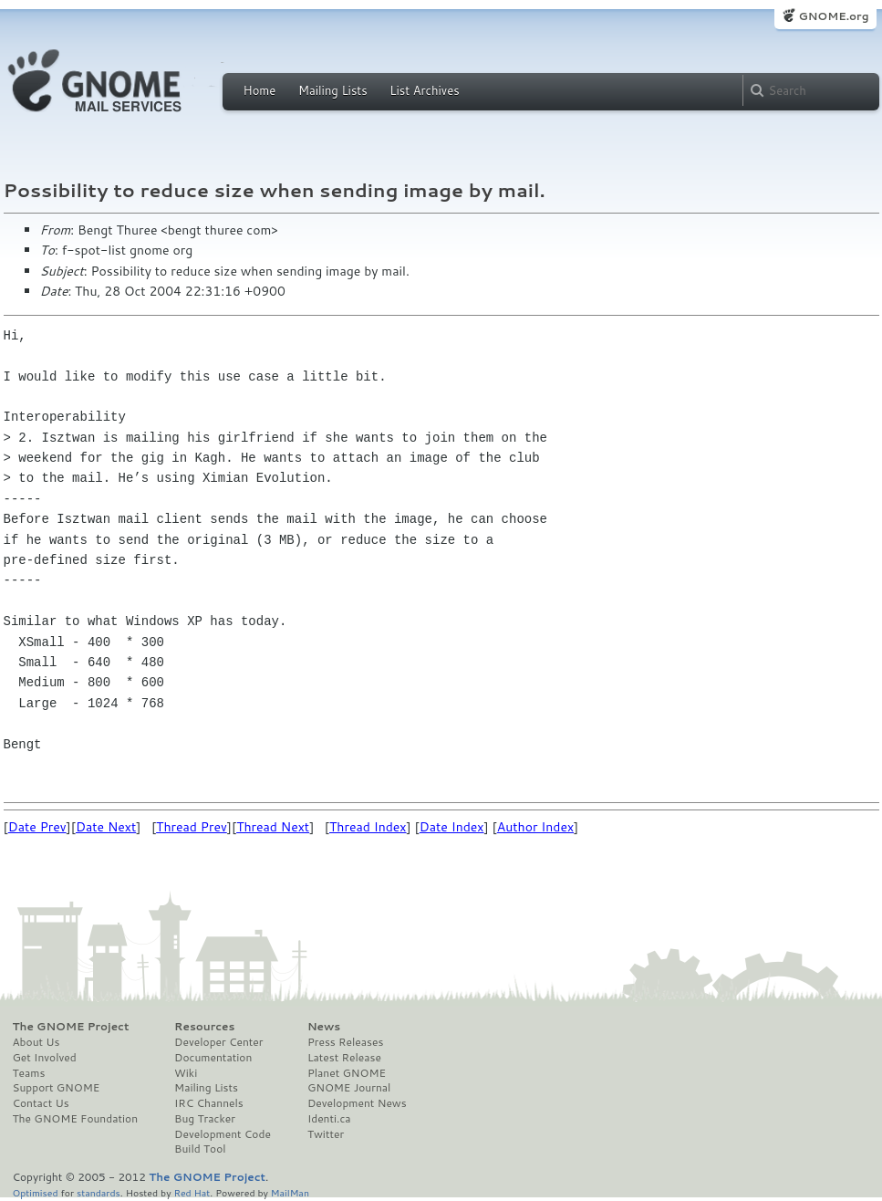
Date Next (106, 827)
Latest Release (344, 1057)
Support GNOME (56, 1088)
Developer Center (218, 1042)
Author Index (535, 827)
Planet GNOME (346, 1073)
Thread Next (272, 827)
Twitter (325, 1134)
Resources (204, 1026)
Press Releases (345, 1042)
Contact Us (41, 1103)
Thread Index (368, 827)
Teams (29, 1073)
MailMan (290, 1192)
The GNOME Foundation (76, 1119)
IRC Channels (209, 1103)
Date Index (452, 827)
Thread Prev (191, 827)
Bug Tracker (204, 1119)
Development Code (222, 1134)
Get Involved (45, 1057)
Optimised (35, 1192)
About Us (36, 1042)
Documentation (213, 1057)
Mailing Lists (333, 90)
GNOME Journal (349, 1088)
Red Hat (191, 1192)
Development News (357, 1103)
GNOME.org (833, 16)
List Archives (424, 90)
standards (98, 1192)
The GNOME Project (71, 1026)
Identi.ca (329, 1119)
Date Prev (37, 827)
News (323, 1026)
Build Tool (199, 1149)
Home (260, 90)
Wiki (185, 1073)
